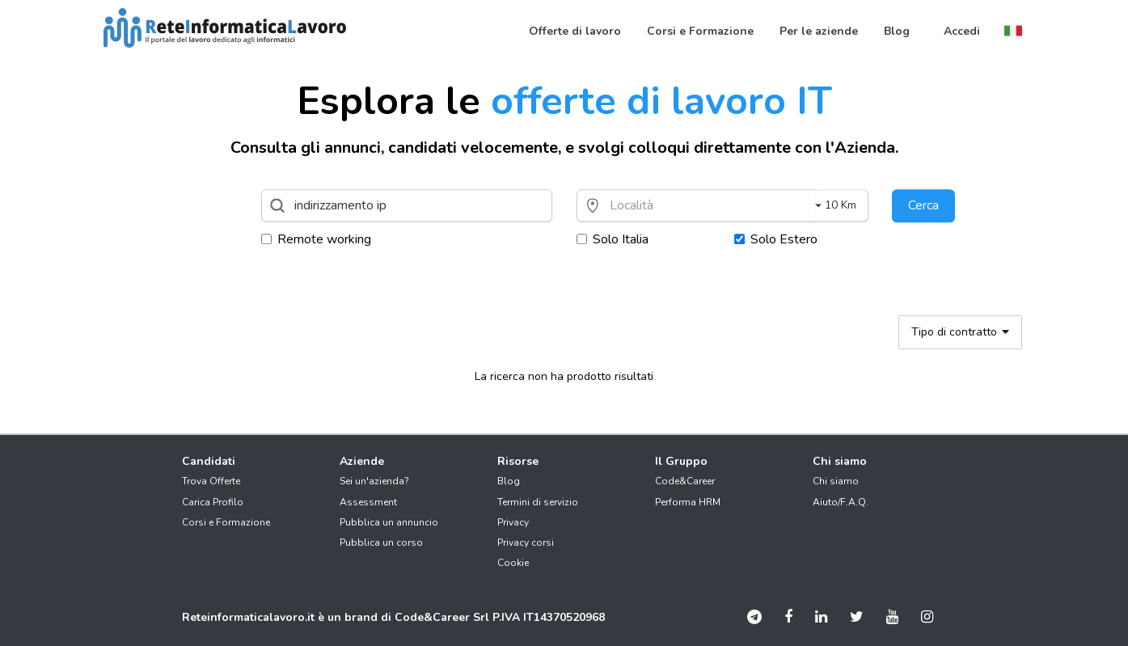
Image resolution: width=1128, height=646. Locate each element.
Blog (508, 481)
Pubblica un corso (381, 542)
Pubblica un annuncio (389, 522)
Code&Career (685, 481)
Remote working (316, 239)
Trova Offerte (211, 481)
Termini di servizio (537, 502)
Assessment (368, 502)
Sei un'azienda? (374, 481)
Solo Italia (612, 239)
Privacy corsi (525, 542)
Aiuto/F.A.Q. (840, 502)
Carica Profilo (212, 502)
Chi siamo (836, 481)
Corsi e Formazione (226, 522)
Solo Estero (775, 239)
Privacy (513, 522)
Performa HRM (687, 502)
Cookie (513, 562)
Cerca (923, 205)
